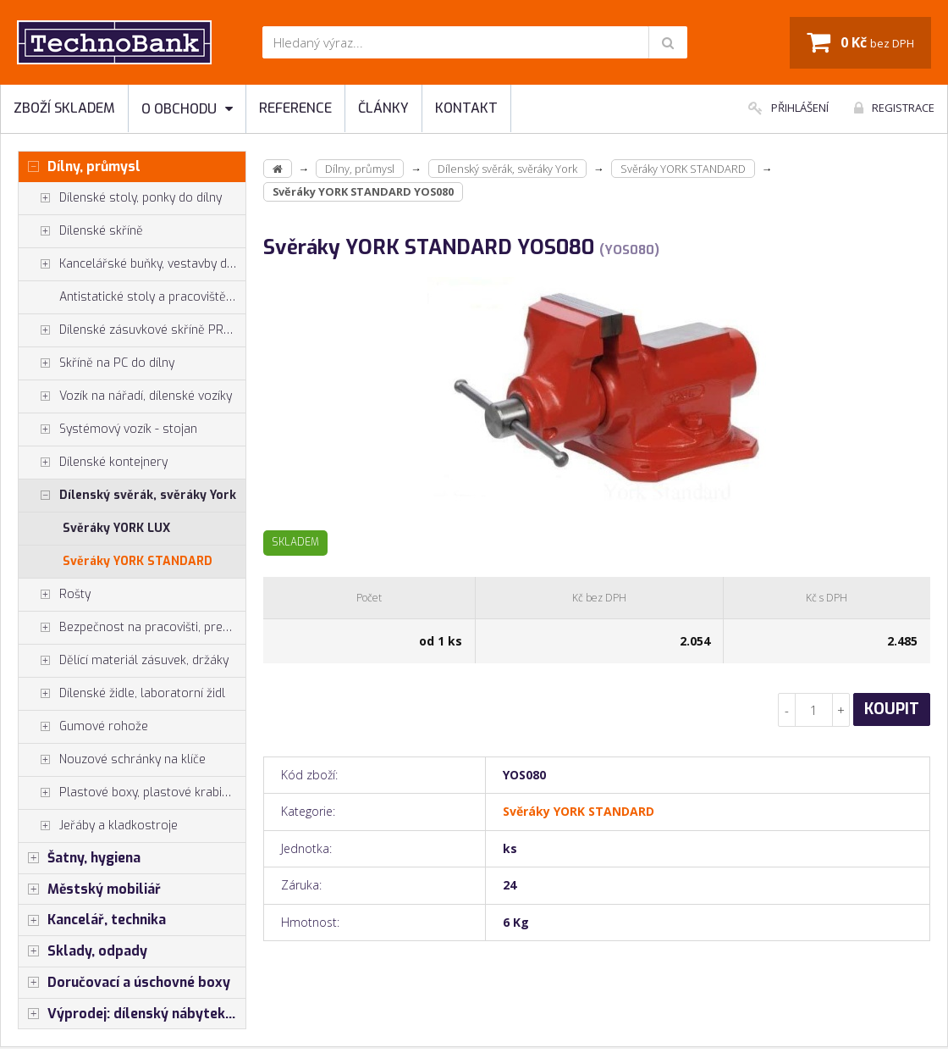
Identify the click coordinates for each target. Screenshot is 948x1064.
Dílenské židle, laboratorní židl (122, 694)
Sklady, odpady (83, 951)
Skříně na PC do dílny (96, 363)
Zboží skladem (64, 108)
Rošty (55, 595)
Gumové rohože (83, 727)
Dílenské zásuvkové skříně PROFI (130, 330)
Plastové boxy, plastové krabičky (129, 793)
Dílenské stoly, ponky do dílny (120, 198)
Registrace (894, 107)
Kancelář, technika (92, 920)
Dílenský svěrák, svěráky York (127, 495)
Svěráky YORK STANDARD (137, 561)
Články (383, 108)
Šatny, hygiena (80, 858)
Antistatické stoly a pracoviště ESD (152, 297)
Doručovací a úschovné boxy (124, 982)
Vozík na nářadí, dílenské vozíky (125, 396)
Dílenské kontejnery (93, 462)
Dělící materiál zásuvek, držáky (124, 661)
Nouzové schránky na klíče (112, 760)
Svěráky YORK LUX (116, 528)
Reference (295, 108)
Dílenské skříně (81, 231)
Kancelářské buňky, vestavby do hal (132, 264)
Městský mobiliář (90, 889)
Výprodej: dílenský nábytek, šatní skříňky (132, 1014)
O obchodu (187, 109)
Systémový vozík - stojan (108, 429)
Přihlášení (788, 107)
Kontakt (466, 108)
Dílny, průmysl (80, 167)
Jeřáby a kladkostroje (98, 826)
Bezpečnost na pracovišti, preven (130, 628)
